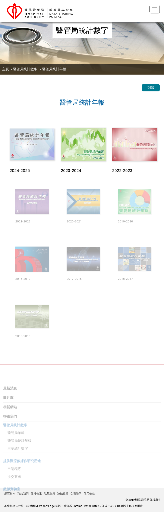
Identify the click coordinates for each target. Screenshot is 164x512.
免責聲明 (76, 493)
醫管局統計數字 (25, 69)
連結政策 (62, 493)
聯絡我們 (23, 493)
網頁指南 (9, 493)
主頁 (5, 69)
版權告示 (36, 493)
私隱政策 (49, 493)
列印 (150, 88)
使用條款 (89, 493)
